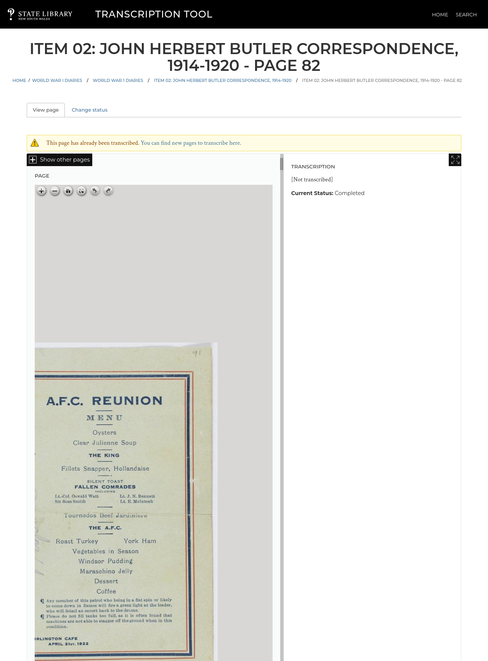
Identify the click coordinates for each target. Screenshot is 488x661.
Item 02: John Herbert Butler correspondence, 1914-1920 (223, 80)
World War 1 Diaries (118, 80)
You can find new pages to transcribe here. (191, 143)
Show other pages (65, 159)
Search (466, 14)
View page (49, 110)
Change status (90, 110)
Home (440, 14)
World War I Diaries (57, 80)
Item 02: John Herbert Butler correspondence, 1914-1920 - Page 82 (382, 80)
